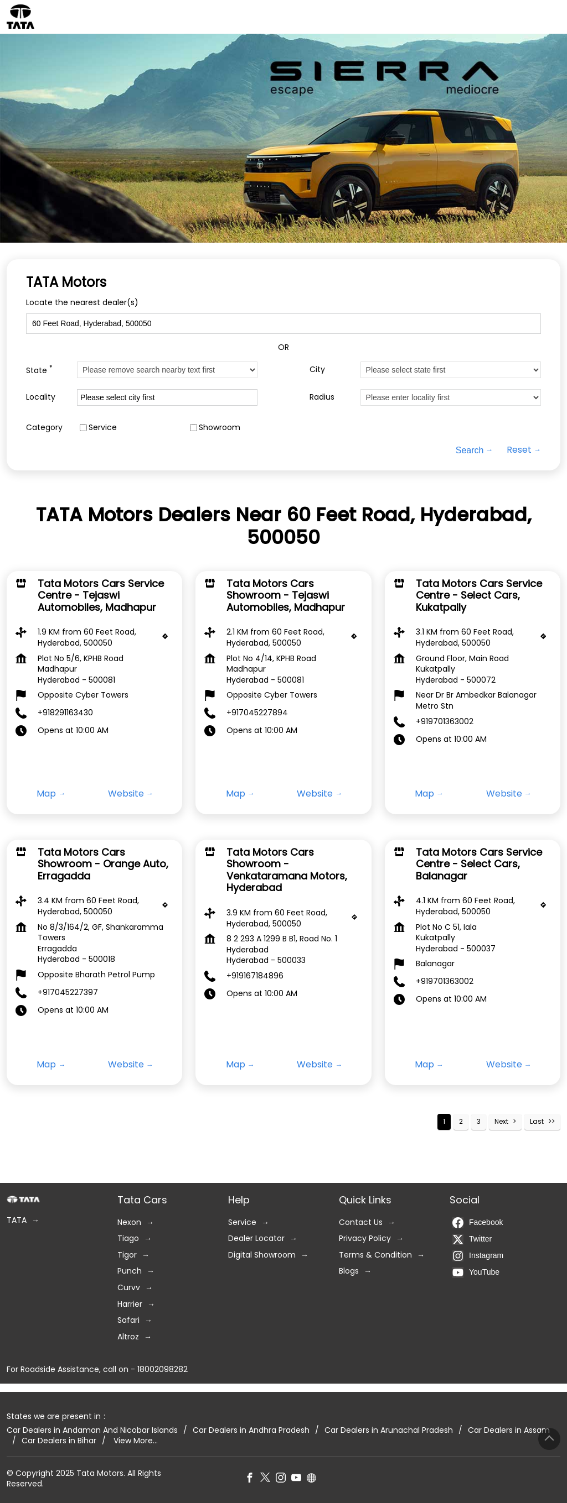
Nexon (129, 1222)
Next (501, 1121)
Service (103, 427)
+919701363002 (444, 720)
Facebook (477, 1222)
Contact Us (361, 1222)
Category (44, 427)
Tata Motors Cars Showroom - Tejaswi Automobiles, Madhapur (285, 595)
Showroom (219, 427)
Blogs (349, 1271)
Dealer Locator (256, 1238)
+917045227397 (68, 992)
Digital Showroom (262, 1254)
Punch (129, 1271)
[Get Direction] (167, 639)
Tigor (127, 1254)
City (317, 369)
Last (537, 1121)
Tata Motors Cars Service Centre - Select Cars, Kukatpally (479, 595)
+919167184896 (255, 975)
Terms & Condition (375, 1254)
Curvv (128, 1287)
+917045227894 (257, 712)
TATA (17, 1220)
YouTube (475, 1271)
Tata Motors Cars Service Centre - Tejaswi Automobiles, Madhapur (101, 595)
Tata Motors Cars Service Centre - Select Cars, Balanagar (479, 863)
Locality (40, 397)
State (39, 369)
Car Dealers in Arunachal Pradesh (388, 1430)
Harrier (129, 1303)
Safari (128, 1320)
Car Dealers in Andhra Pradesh (251, 1430)
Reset (519, 450)
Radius (322, 397)
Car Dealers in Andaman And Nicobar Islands (92, 1430)
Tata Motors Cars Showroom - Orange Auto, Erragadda (103, 863)
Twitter (472, 1238)
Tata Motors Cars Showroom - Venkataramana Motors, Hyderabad (286, 869)
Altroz (128, 1336)
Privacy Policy (365, 1238)
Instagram (477, 1255)
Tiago (128, 1238)
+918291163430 (65, 712)
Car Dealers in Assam (509, 1430)
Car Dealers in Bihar (59, 1441)
